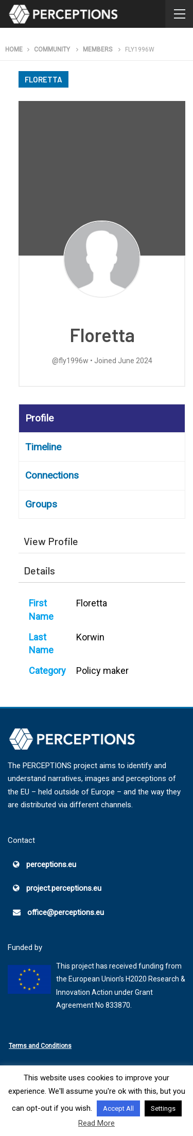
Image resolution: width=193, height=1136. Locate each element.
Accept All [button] (118, 1108)
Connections (52, 475)
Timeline (43, 447)
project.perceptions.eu (63, 888)
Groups (41, 504)
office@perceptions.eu (65, 912)
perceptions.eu (51, 864)
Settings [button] (163, 1108)
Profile (39, 418)
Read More (96, 1123)
